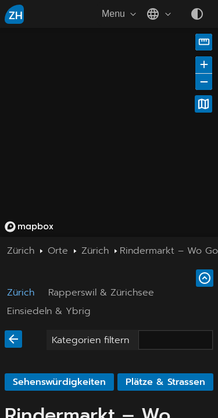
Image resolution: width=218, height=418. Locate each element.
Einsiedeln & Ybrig (49, 311)
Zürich (20, 293)
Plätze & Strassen (165, 382)
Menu (120, 14)
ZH (16, 16)
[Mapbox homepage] (29, 226)
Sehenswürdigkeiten (59, 382)
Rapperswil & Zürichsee (101, 293)
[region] (109, 132)
